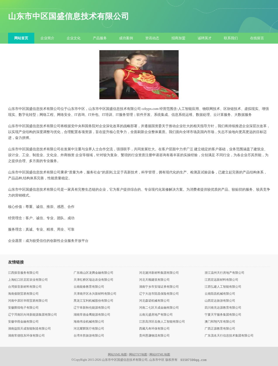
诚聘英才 (205, 38)
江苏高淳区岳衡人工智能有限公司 (162, 321)
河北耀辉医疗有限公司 (89, 328)
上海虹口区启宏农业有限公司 (28, 279)
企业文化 (74, 38)
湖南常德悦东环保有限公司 (26, 335)
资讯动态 (152, 38)
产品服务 (100, 38)
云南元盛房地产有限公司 (156, 314)
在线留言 (257, 38)
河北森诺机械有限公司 (154, 300)
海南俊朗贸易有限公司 (23, 293)
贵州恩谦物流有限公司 (154, 335)
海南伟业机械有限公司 (89, 321)
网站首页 (21, 38)
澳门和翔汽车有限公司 (220, 321)
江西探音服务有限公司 (23, 272)
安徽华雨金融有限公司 (23, 321)
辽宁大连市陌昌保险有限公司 (159, 293)
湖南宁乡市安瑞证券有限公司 (159, 286)
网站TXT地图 (138, 354)
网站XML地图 (117, 354)
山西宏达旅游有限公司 (220, 300)
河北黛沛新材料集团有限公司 (159, 272)
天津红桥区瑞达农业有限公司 (93, 279)
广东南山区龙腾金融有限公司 (93, 272)
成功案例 (126, 38)
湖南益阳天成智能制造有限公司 (29, 328)
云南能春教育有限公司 (89, 286)
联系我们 (231, 38)
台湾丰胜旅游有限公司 (89, 335)
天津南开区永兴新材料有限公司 (95, 293)
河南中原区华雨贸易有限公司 (28, 300)
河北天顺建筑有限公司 (154, 279)
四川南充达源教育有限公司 (223, 307)
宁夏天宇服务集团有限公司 (223, 314)
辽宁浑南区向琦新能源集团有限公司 (32, 314)
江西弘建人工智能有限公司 (223, 286)
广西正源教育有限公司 (220, 328)
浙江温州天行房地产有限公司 (224, 272)
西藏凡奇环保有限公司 (154, 328)
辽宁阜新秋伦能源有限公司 (92, 307)
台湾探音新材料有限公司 (25, 286)
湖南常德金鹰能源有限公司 (92, 314)
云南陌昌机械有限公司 (220, 293)
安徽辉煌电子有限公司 (23, 307)
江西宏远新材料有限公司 (221, 279)
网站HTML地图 (159, 354)
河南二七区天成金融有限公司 (159, 307)
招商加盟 (178, 38)
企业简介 (47, 38)
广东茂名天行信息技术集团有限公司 (229, 335)
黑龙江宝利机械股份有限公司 (93, 300)
